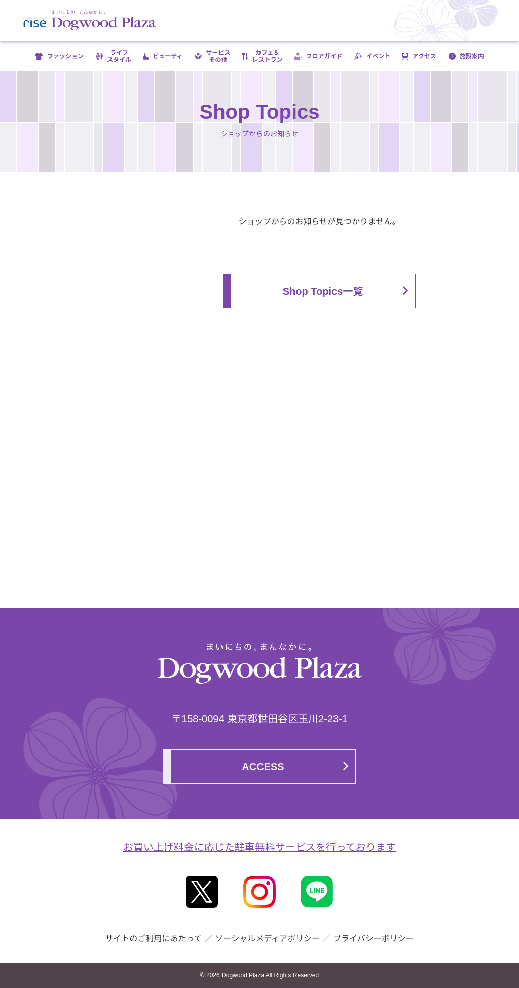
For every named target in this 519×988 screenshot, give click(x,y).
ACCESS (263, 766)
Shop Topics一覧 (323, 291)
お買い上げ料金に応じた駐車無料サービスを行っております (259, 847)
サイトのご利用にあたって (153, 938)
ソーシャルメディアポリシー (267, 938)
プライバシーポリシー (373, 938)
